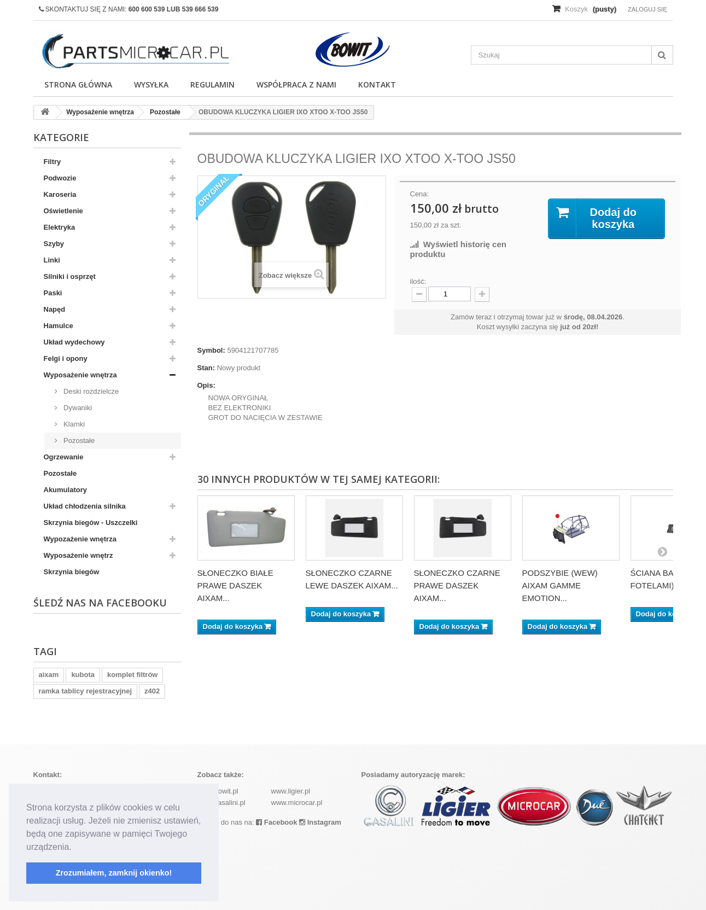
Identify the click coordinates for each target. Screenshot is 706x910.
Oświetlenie (63, 211)
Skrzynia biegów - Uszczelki (91, 522)
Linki (52, 260)
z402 (152, 691)
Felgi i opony (65, 358)
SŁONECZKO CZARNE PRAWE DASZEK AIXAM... (457, 585)
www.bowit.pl (217, 791)
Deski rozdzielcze (90, 391)
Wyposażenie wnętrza (80, 375)
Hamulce (58, 326)
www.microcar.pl (297, 802)
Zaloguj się (647, 9)
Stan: (206, 368)
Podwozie (60, 178)
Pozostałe (78, 440)
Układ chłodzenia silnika (85, 506)
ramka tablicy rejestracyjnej (85, 691)
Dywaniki (77, 408)
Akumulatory (65, 490)
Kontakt (377, 84)
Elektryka (59, 227)
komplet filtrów (132, 674)
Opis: (206, 385)
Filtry (52, 162)
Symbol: (211, 350)
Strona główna (78, 84)
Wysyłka (151, 84)
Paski (53, 293)
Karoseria (60, 194)
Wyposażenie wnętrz (78, 555)
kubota (83, 674)
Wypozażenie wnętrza (80, 539)
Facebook (276, 822)
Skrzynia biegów (72, 572)
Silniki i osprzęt (70, 276)
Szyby (54, 244)
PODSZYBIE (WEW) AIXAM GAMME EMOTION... (560, 585)
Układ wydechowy (74, 342)
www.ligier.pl (291, 791)
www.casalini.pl (221, 802)
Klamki (73, 424)
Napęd (55, 309)
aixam (49, 674)
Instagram (320, 822)
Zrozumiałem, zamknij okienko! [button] (114, 872)
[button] (75, 847)
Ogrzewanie (64, 457)
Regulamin (212, 84)
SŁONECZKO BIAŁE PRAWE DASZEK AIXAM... (235, 585)
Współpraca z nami (296, 84)
